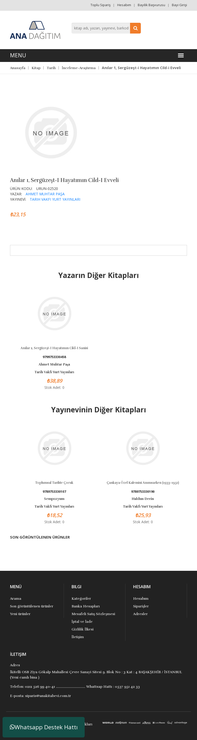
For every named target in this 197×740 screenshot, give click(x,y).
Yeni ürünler (20, 614)
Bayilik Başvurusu (151, 5)
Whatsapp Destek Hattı (44, 727)
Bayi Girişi (179, 5)
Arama (15, 598)
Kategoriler (81, 598)
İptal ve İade (82, 621)
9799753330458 (54, 357)
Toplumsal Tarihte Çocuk (54, 483)
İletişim (78, 637)
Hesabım (124, 5)
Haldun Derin (143, 499)
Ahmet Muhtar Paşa (45, 193)
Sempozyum (54, 499)
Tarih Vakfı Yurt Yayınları (55, 199)
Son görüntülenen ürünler (31, 606)
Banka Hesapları (86, 606)
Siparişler (141, 606)
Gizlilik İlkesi (83, 629)
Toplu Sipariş (101, 5)
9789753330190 (142, 491)
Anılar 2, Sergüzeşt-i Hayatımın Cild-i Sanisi (54, 348)
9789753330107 (54, 491)
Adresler (140, 614)
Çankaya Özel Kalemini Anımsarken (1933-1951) (143, 483)
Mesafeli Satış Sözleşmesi (93, 614)
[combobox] (106, 28)
